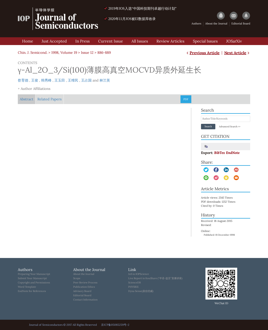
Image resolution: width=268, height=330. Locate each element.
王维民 (73, 80)
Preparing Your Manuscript (34, 274)
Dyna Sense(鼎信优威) (140, 291)
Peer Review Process (85, 282)
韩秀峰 (46, 80)
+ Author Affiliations (34, 88)
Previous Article (203, 52)
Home (27, 41)
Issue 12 (87, 52)
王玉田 (59, 80)
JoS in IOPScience (138, 274)
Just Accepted (54, 41)
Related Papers (49, 99)
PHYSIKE (133, 286)
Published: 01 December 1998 (219, 234)
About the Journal (216, 23)
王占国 (86, 80)
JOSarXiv (234, 41)
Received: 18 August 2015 (216, 221)
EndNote (233, 152)
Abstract (26, 99)
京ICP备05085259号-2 (115, 325)
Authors (196, 23)
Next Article (237, 52)
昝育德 (23, 80)
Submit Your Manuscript (32, 278)
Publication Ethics (84, 286)
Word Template (27, 286)
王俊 (34, 80)
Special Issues (205, 41)
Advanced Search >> (229, 126)
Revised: (206, 225)
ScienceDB (134, 282)
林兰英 (105, 80)
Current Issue (110, 41)
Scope (76, 278)
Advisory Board (82, 291)
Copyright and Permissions (34, 282)
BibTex (219, 152)
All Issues (139, 41)
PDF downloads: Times (220, 201)
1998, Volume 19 (64, 52)
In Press (82, 41)
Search (208, 126)
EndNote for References (32, 291)
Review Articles (170, 41)
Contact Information (85, 299)
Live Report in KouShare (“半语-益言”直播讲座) (155, 278)
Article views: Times (219, 197)
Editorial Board (240, 23)
